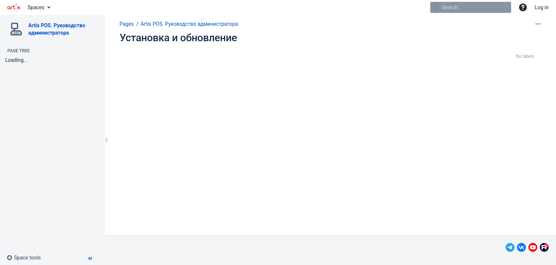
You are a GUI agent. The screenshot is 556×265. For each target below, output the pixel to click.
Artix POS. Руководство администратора (189, 24)
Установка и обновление (178, 38)
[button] (523, 7)
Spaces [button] (36, 7)
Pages (127, 24)
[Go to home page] (14, 7)
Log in (542, 7)
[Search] (436, 7)
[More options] (538, 23)
